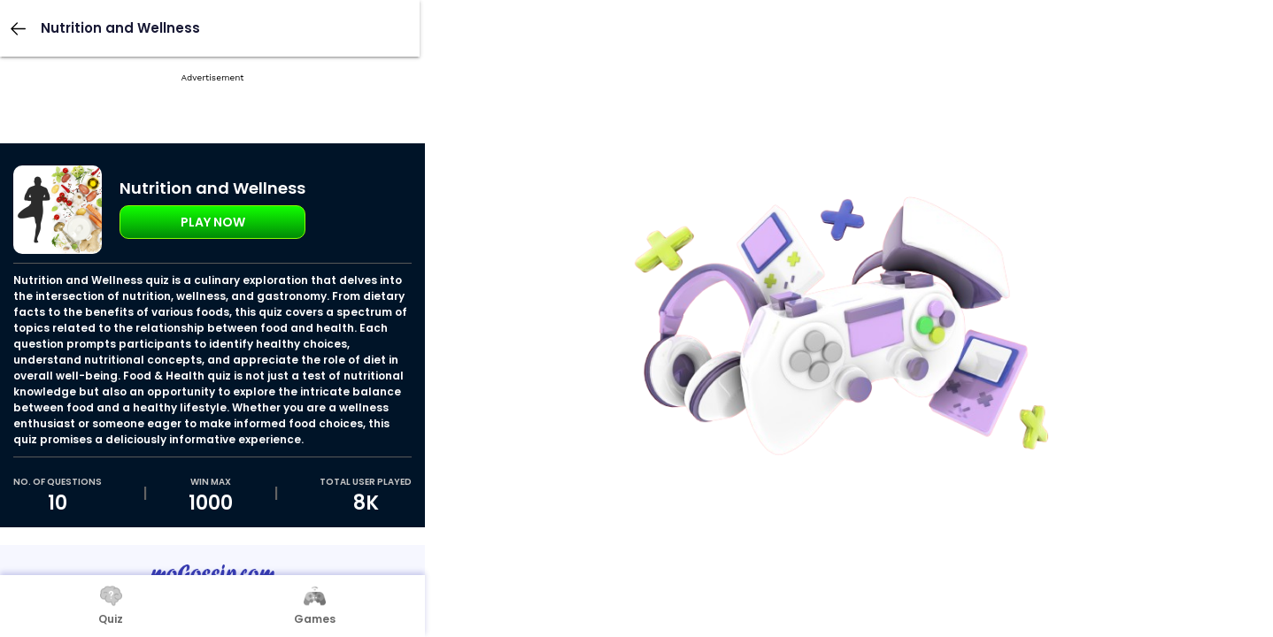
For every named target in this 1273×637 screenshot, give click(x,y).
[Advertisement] (212, 133)
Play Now (213, 222)
